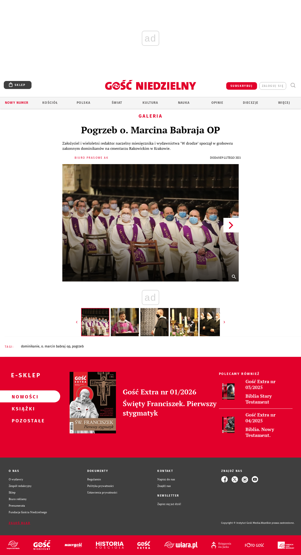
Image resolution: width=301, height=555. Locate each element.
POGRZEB (78, 346)
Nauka (184, 103)
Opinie (217, 103)
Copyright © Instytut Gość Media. (241, 522)
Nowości (22, 396)
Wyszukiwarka (293, 85)
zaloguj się (273, 86)
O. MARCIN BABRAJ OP (55, 346)
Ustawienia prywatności (102, 492)
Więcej (284, 103)
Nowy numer (17, 103)
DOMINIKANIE (30, 346)
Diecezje (250, 103)
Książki (22, 408)
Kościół (50, 103)
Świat (117, 103)
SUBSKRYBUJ (241, 86)
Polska (83, 103)
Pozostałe (22, 420)
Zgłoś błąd (19, 523)
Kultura (150, 103)
